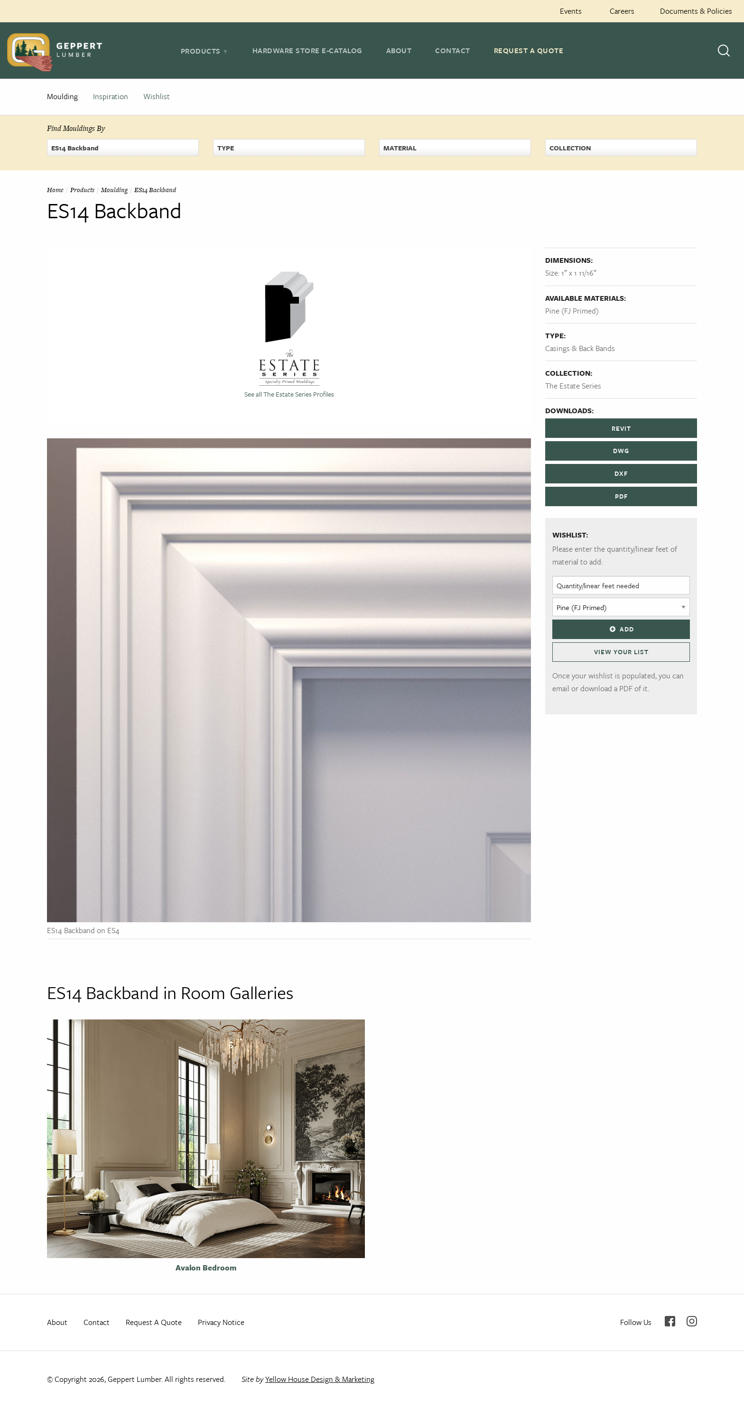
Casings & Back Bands (580, 348)
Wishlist (156, 96)
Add (621, 629)
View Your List (621, 652)
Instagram (692, 1321)
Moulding (62, 96)
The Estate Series (573, 385)
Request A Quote (529, 50)
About (399, 50)
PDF (621, 496)
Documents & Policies (696, 11)
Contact (452, 50)
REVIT (621, 428)
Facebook (670, 1321)
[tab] (205, 50)
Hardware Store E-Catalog (307, 50)
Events (571, 11)
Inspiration (110, 96)
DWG (621, 450)
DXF (621, 473)
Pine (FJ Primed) (572, 310)
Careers (622, 11)
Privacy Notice (221, 1322)
